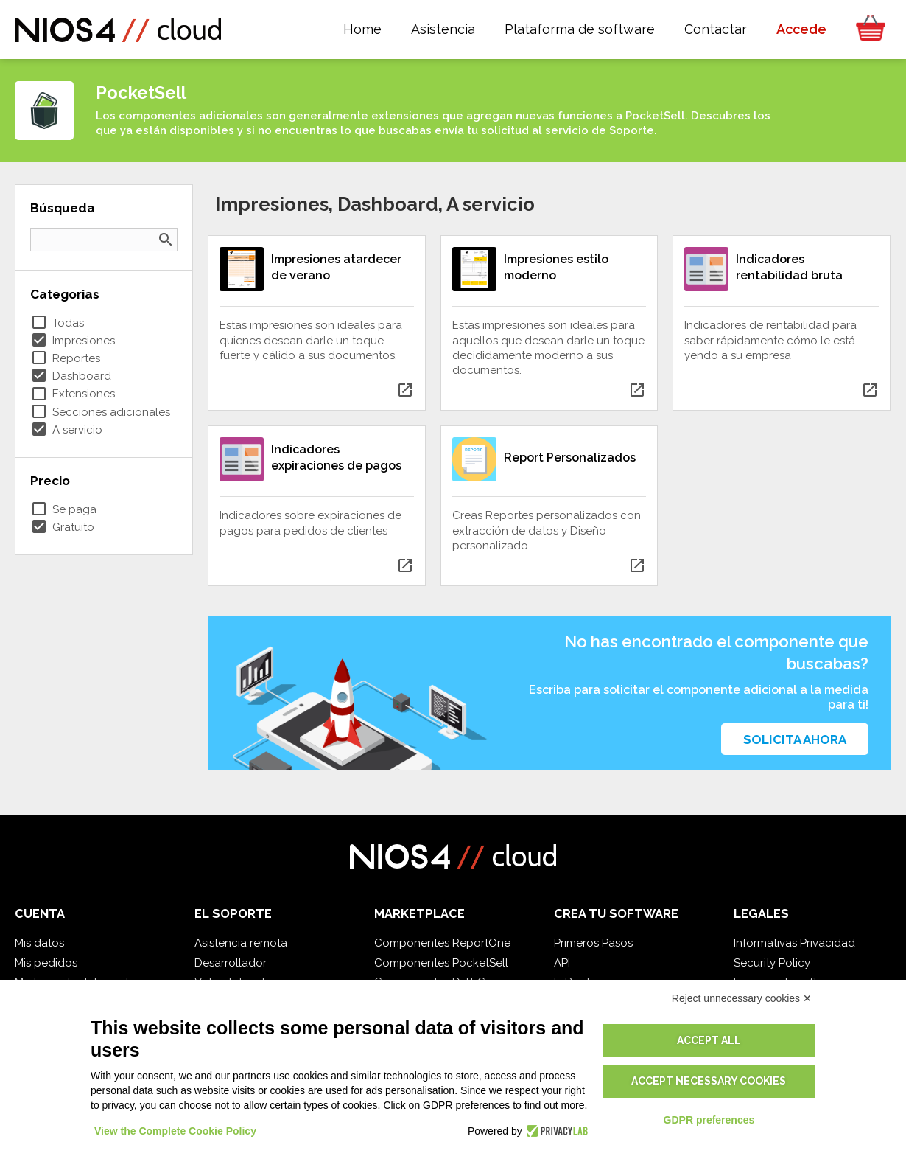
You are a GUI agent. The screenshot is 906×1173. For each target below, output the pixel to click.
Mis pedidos (46, 963)
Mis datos (39, 943)
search (166, 239)
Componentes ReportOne (442, 943)
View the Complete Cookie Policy (175, 1131)
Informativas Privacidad (794, 943)
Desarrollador (230, 963)
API (562, 963)
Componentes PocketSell (441, 963)
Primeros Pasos (593, 943)
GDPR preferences (709, 1120)
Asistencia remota (240, 943)
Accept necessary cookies (708, 1081)
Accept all (709, 1040)
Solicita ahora (794, 739)
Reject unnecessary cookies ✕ (742, 998)
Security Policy (772, 963)
